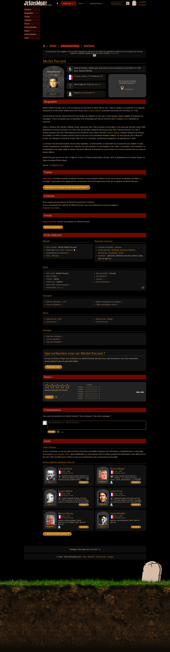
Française (69, 250)
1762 (63, 494)
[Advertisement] (94, 25)
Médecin (131, 250)
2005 (120, 471)
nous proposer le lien (61, 454)
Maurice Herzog (65, 513)
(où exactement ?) (87, 93)
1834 (68, 494)
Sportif (120, 253)
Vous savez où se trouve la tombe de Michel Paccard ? (66, 188)
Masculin (55, 256)
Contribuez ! (129, 89)
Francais (77, 76)
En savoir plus (114, 53)
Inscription (142, 2)
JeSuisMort (35, 3)
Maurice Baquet (117, 468)
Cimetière (67, 3)
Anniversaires (96, 3)
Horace (126, 119)
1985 (120, 516)
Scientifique (112, 253)
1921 (63, 471)
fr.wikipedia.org (56, 165)
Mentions (91, 557)
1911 (116, 471)
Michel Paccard (89, 46)
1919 (63, 516)
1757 (88, 76)
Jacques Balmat (94, 111)
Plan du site (101, 557)
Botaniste (123, 250)
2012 (68, 516)
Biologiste (115, 250)
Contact (110, 557)
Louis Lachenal (65, 468)
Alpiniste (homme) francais (70, 46)
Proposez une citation (51, 208)
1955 (68, 471)
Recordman (102, 253)
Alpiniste (118, 247)
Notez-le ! (53, 94)
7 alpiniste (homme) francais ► (57, 534)
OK (94, 55)
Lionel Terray (116, 491)
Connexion (142, 5)
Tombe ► (83, 482)
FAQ (84, 557)
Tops (81, 3)
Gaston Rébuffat (117, 513)
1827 (101, 76)
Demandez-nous (53, 367)
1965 (120, 494)
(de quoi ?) (96, 84)
